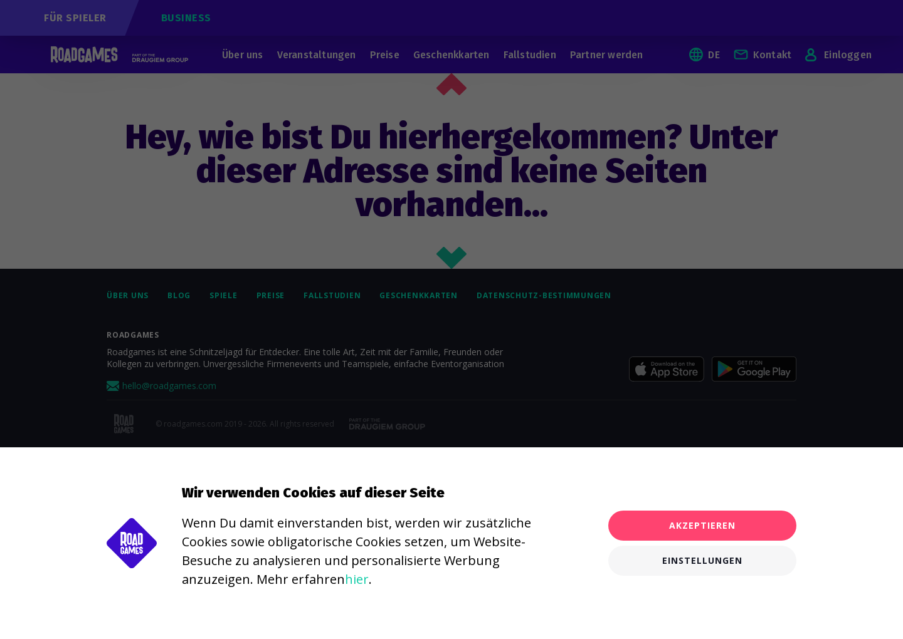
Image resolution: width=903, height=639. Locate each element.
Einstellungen (702, 560)
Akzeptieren (702, 525)
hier (357, 579)
